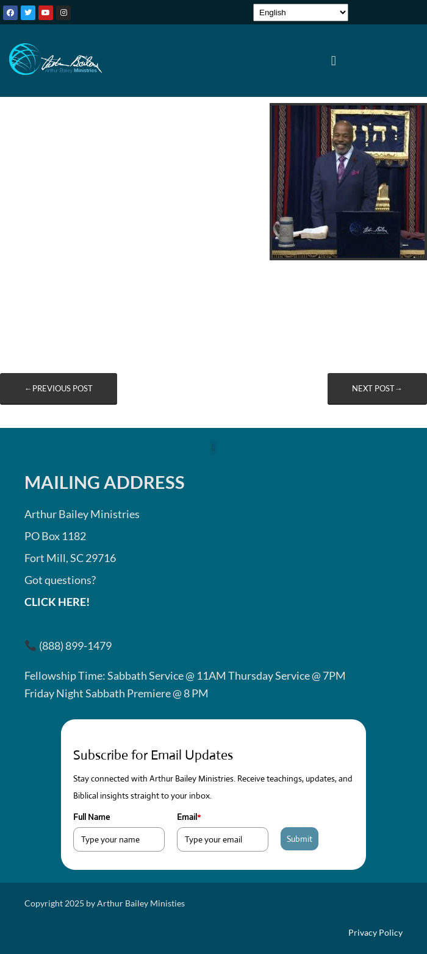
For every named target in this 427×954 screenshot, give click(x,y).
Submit (299, 838)
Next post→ (377, 388)
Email (189, 816)
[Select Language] (300, 12)
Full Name (91, 816)
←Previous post (58, 388)
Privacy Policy (375, 933)
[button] (333, 60)
